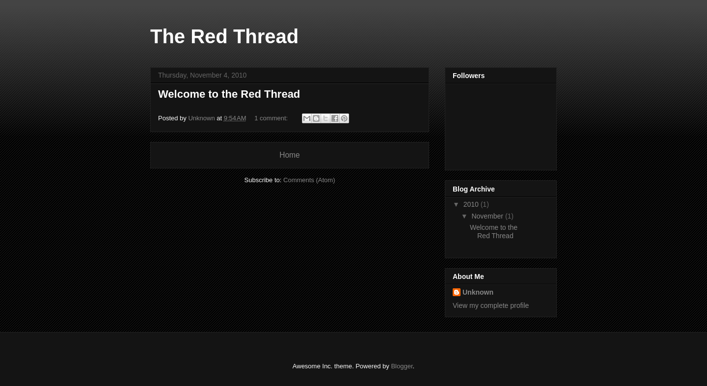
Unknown (477, 292)
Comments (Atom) (309, 180)
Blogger (401, 366)
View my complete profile (491, 305)
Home (289, 155)
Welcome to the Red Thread (229, 94)
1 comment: (272, 118)
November (488, 216)
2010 (472, 204)
